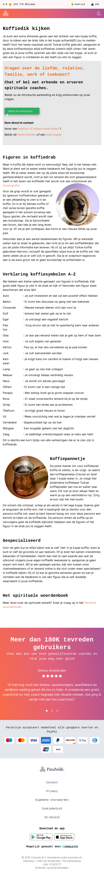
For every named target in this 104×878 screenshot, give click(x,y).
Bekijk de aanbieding (19, 112)
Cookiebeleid (52, 808)
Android (78, 4)
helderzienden (26, 134)
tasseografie (11, 185)
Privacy (52, 791)
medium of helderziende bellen (38, 128)
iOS (95, 4)
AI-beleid (52, 817)
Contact (52, 782)
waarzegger (54, 134)
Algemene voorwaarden (52, 800)
